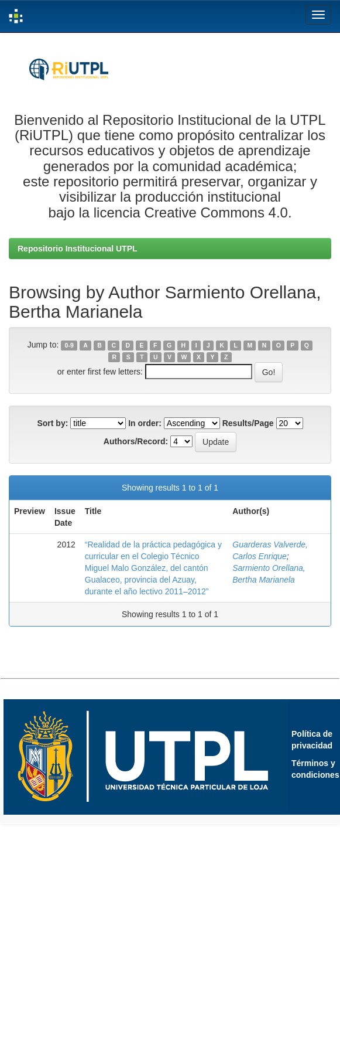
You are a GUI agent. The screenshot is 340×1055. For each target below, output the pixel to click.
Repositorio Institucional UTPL (78, 248)
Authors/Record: (136, 441)
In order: (145, 423)
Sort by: (52, 423)
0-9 (69, 345)
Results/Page (248, 423)
